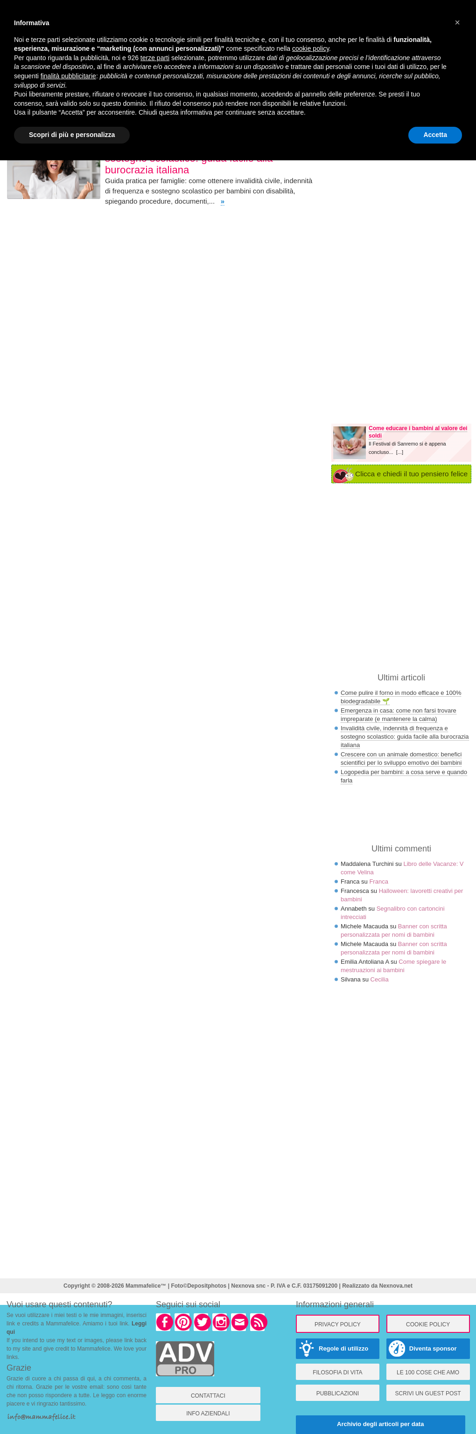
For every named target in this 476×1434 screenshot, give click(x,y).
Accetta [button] (435, 134)
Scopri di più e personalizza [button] (72, 134)
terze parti (154, 58)
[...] (399, 452)
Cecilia (380, 979)
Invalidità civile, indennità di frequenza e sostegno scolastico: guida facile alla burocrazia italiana (405, 736)
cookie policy (310, 48)
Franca (378, 881)
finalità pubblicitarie (68, 76)
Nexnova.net (396, 1286)
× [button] (457, 22)
